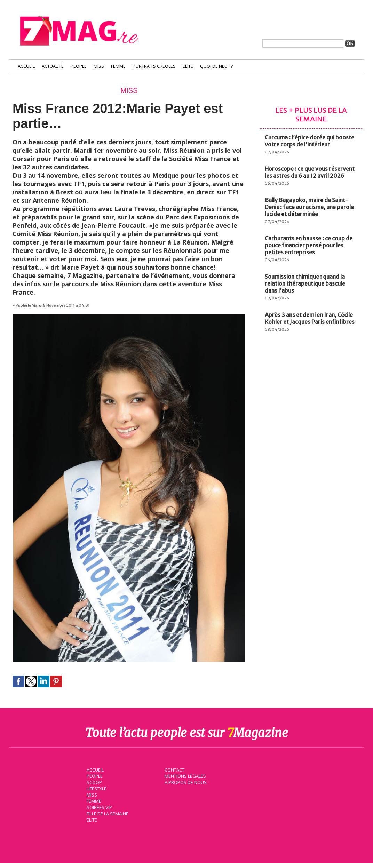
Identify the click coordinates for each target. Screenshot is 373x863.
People (79, 66)
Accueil (26, 66)
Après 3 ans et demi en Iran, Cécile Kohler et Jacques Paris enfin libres (310, 318)
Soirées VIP (98, 807)
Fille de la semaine (106, 813)
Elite (188, 66)
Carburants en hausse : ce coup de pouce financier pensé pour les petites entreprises (308, 245)
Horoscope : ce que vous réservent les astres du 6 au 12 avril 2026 (310, 172)
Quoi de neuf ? (216, 66)
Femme (118, 66)
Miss (99, 66)
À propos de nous (184, 781)
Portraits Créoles (154, 66)
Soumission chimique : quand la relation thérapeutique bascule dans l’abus (305, 283)
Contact (173, 769)
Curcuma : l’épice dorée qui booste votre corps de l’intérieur (309, 141)
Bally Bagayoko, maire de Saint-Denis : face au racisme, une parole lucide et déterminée (309, 207)
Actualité (53, 66)
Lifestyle (95, 788)
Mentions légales (184, 775)
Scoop (93, 781)
